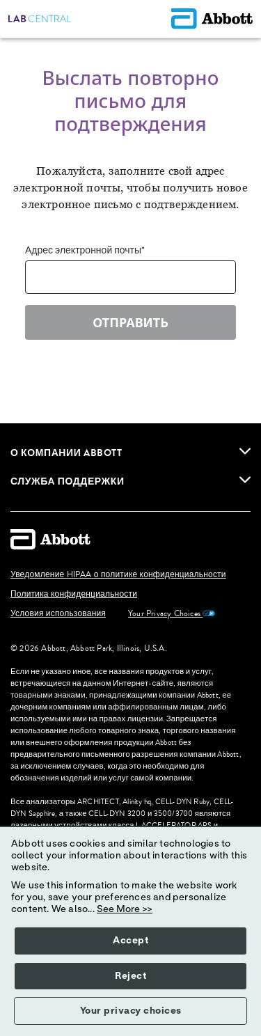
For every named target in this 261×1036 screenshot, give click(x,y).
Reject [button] (130, 976)
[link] (245, 451)
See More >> (124, 909)
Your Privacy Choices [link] (171, 614)
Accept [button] (130, 940)
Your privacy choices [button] (131, 1011)
